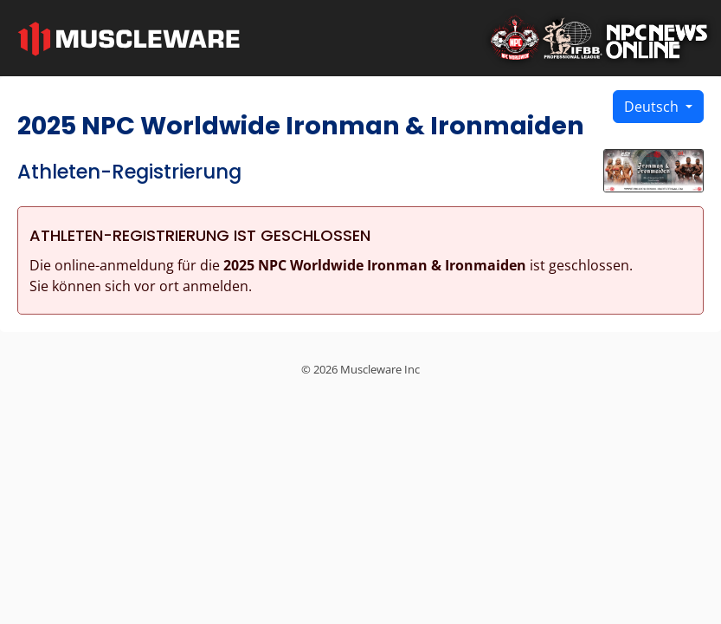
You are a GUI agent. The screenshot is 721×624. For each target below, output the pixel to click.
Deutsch (653, 106)
